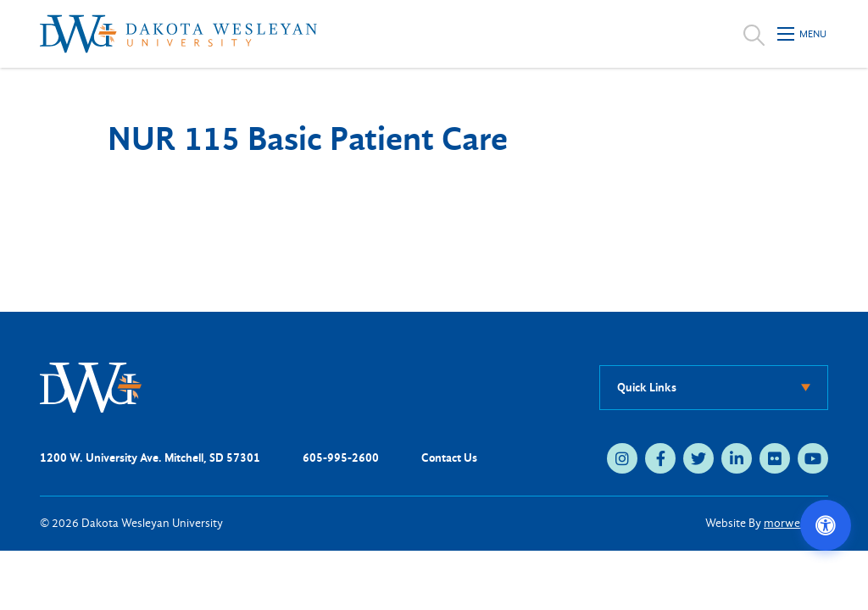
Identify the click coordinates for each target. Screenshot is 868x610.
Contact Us (449, 458)
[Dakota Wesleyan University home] (178, 34)
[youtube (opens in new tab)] (813, 458)
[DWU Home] (91, 387)
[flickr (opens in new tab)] (775, 458)
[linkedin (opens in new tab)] (736, 458)
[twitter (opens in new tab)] (698, 458)
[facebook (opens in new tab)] (660, 458)
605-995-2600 (341, 458)
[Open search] (754, 34)
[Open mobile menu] (802, 33)
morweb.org (796, 523)
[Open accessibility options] (825, 525)
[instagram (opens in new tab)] (622, 458)
